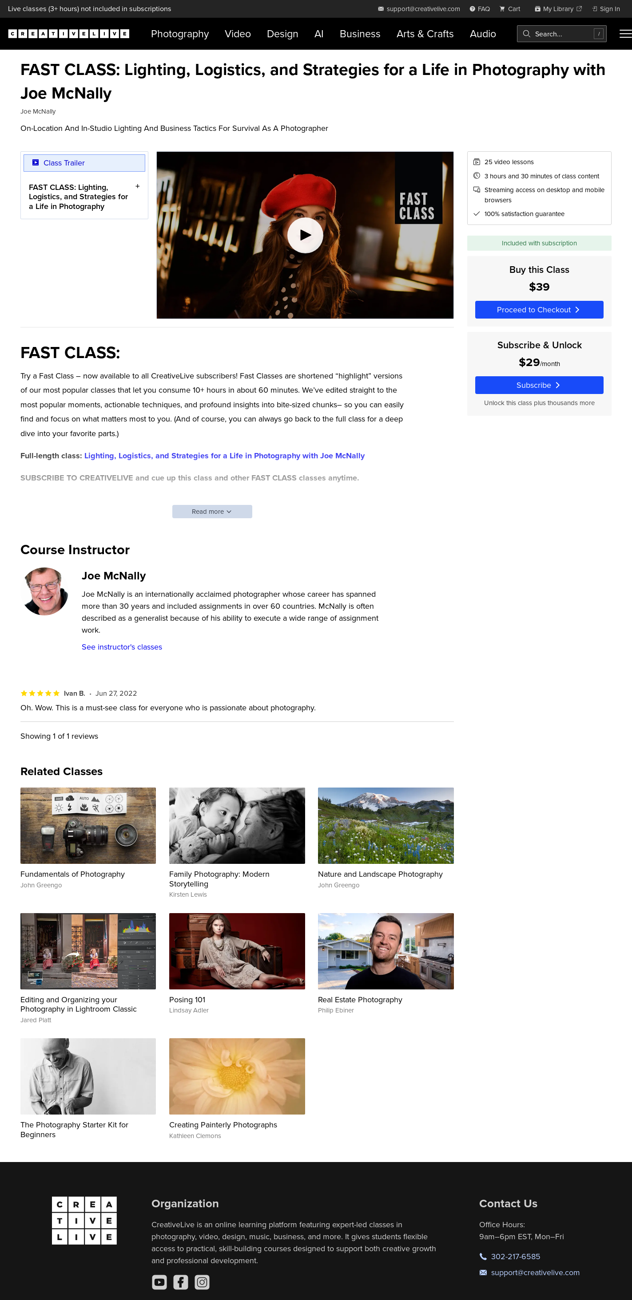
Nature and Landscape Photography (380, 873)
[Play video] (305, 235)
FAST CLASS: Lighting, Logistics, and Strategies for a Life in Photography (78, 196)
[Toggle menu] (626, 34)
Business (360, 33)
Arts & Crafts (425, 33)
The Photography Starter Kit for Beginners (74, 1129)
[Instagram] (202, 1282)
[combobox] (561, 34)
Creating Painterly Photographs (223, 1124)
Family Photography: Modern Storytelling (219, 878)
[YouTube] (159, 1282)
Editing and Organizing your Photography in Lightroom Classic (78, 1004)
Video (238, 33)
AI (319, 33)
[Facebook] (181, 1282)
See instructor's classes (122, 646)
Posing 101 (187, 999)
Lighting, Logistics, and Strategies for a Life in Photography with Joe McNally (224, 455)
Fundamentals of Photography (72, 873)
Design (282, 33)
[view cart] (512, 9)
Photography (180, 33)
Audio (483, 33)
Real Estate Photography (360, 999)
